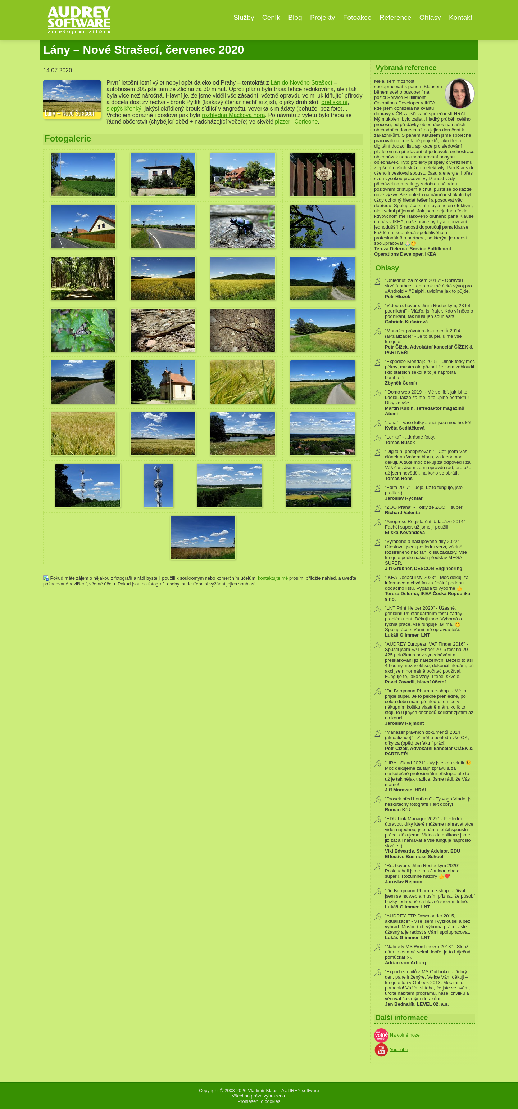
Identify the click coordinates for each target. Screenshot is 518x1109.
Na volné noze (405, 1035)
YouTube (399, 1049)
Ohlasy (430, 17)
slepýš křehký (123, 108)
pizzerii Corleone (296, 121)
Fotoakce (357, 17)
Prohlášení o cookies (259, 1101)
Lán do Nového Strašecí (301, 83)
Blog (295, 17)
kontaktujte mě (273, 578)
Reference (396, 17)
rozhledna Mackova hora (233, 115)
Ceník (271, 17)
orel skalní (334, 102)
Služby (243, 17)
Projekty (322, 17)
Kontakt (460, 17)
